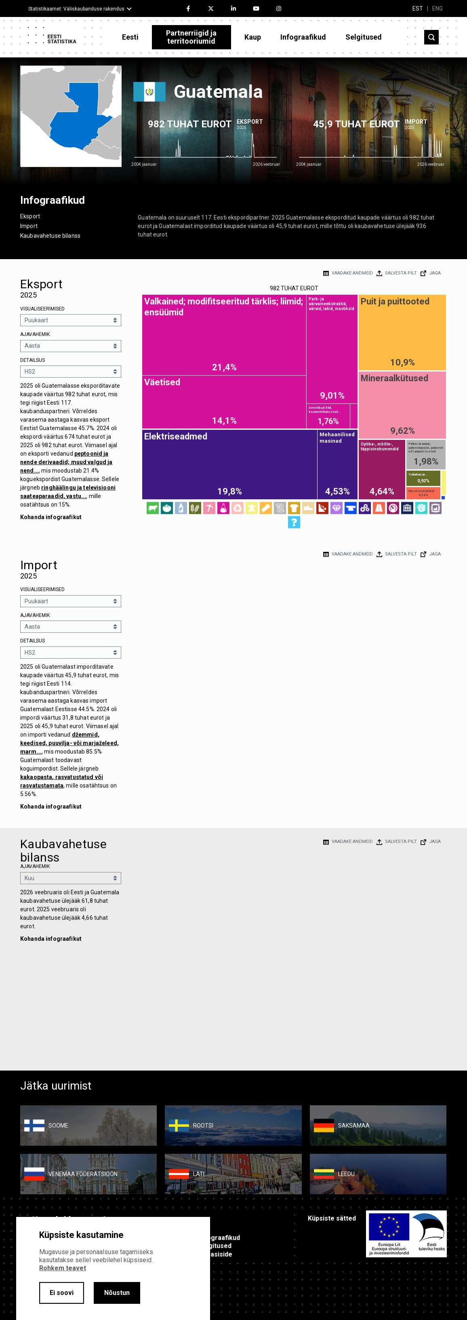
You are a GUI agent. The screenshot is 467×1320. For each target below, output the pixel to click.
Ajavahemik (35, 334)
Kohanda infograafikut (51, 517)
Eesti (130, 37)
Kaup (252, 37)
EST (417, 8)
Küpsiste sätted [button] (332, 1218)
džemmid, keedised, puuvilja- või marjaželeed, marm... (69, 743)
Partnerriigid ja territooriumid (191, 37)
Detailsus (32, 360)
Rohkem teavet (62, 1268)
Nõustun (117, 1293)
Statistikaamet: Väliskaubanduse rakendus (76, 9)
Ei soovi (62, 1293)
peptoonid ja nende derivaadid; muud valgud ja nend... (66, 462)
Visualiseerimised (42, 309)
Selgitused (363, 37)
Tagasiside (215, 1254)
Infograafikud (303, 37)
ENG (437, 8)
